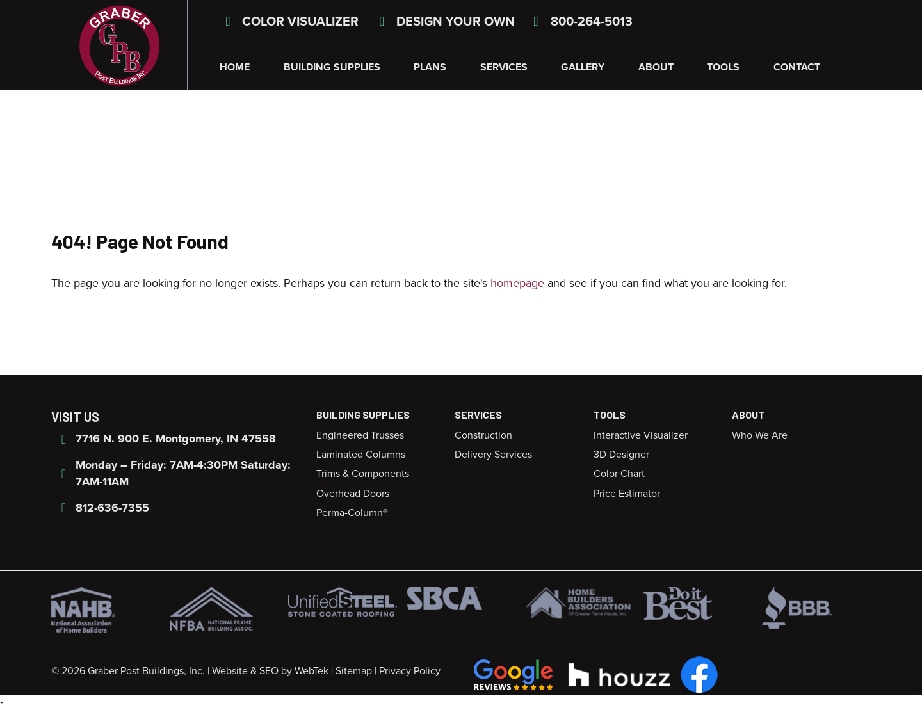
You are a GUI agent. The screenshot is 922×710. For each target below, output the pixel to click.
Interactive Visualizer (641, 435)
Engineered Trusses (360, 435)
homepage (517, 283)
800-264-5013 (580, 21)
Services (504, 67)
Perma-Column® (352, 512)
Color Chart (619, 473)
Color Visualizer (289, 21)
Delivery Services (493, 454)
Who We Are (760, 435)
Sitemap (354, 671)
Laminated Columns (360, 454)
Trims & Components (362, 473)
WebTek (311, 671)
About (656, 67)
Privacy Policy (410, 671)
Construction (483, 435)
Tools (723, 67)
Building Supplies (332, 67)
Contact (796, 67)
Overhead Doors (352, 493)
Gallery (582, 67)
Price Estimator (627, 493)
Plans (430, 67)
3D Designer (621, 454)
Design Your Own (444, 21)
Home (235, 67)
